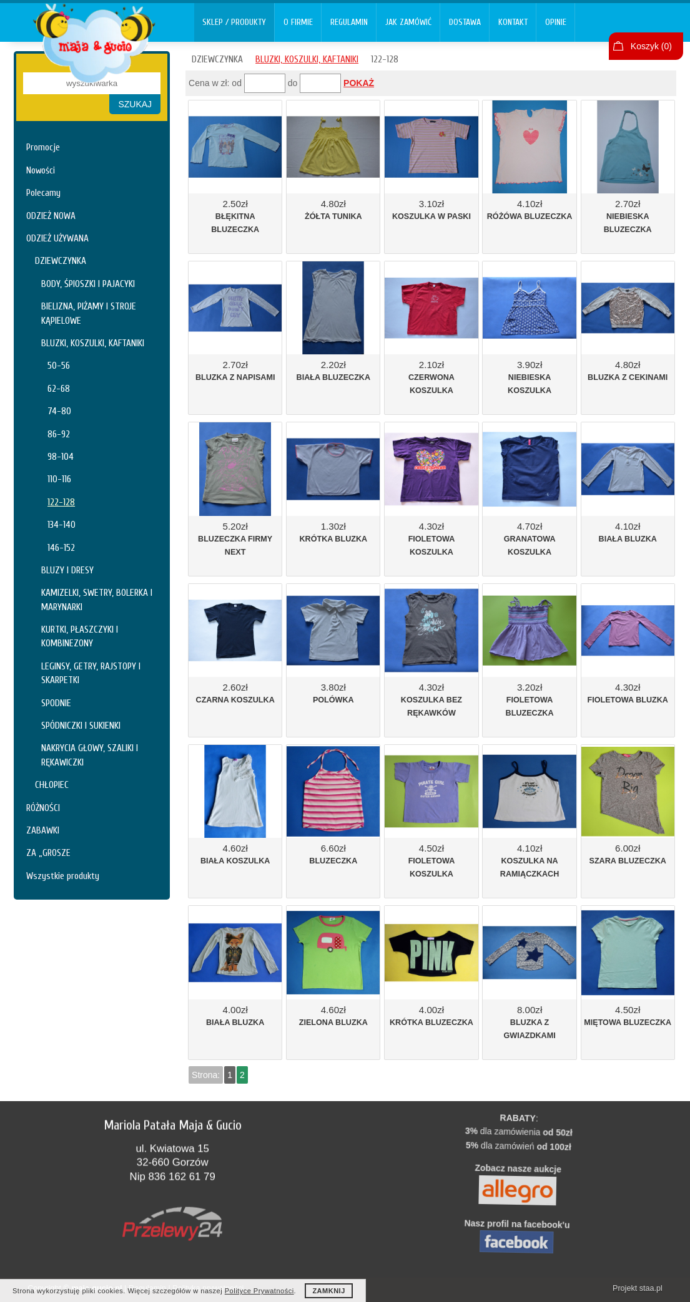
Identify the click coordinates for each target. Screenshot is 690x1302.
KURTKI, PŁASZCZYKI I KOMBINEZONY (79, 636)
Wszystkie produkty (62, 876)
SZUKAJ (135, 104)
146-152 (61, 547)
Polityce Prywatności (259, 1291)
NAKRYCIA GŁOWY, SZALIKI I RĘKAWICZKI (89, 754)
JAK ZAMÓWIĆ (408, 22)
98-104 (60, 456)
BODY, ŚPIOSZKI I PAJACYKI (88, 283)
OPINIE (555, 22)
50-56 (58, 365)
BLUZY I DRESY (67, 570)
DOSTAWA (465, 22)
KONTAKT (513, 22)
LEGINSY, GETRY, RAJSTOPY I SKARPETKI (90, 673)
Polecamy (43, 192)
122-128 (61, 502)
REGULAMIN (349, 22)
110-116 (59, 479)
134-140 (61, 524)
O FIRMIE (298, 22)
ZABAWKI (42, 830)
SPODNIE (56, 703)
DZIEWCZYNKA (60, 260)
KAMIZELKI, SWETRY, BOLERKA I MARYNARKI (96, 599)
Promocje (43, 147)
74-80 (59, 411)
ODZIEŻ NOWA (51, 215)
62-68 (58, 388)
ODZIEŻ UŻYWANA (57, 238)
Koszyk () (651, 46)
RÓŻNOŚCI (43, 808)
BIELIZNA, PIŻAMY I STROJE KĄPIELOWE (88, 313)
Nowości (40, 170)
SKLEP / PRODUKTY (234, 22)
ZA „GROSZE (48, 852)
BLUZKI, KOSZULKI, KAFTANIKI (92, 343)
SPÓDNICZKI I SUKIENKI (81, 725)
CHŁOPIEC (52, 784)
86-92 (58, 434)
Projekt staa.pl (638, 1288)
